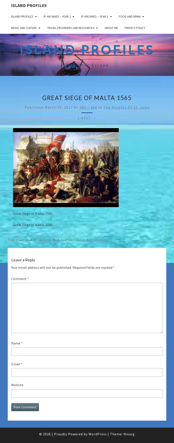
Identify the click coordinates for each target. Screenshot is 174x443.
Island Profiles (29, 5)
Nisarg (129, 434)
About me (111, 28)
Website (17, 385)
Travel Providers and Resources (70, 28)
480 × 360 (88, 107)
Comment (20, 278)
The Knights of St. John (126, 107)
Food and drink (130, 16)
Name (16, 343)
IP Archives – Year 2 (57, 16)
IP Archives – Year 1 (94, 16)
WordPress (98, 434)
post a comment (92, 239)
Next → (88, 118)
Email (16, 364)
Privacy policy (135, 28)
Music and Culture (24, 28)
